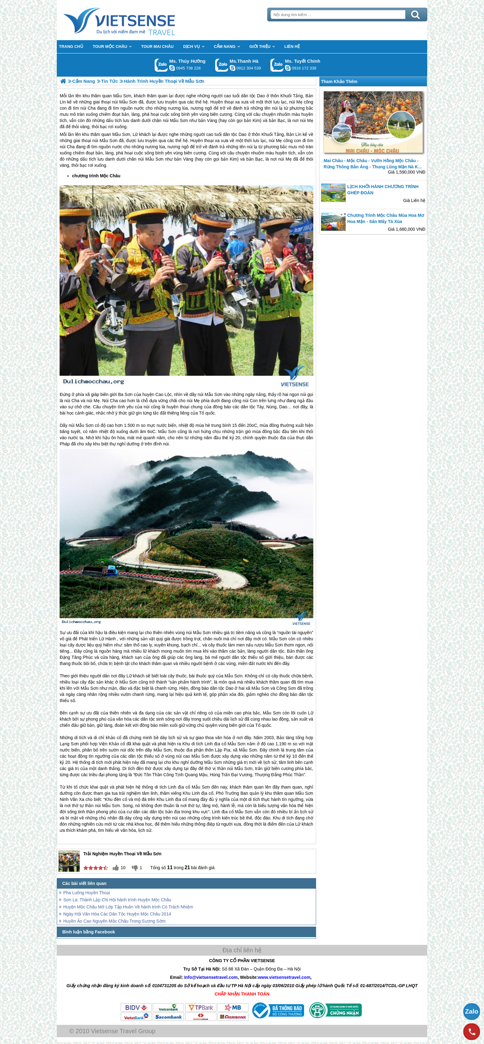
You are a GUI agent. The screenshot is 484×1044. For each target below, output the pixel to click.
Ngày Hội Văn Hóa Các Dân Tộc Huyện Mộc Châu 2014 (117, 913)
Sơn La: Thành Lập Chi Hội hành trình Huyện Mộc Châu (117, 899)
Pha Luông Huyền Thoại (86, 892)
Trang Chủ (134, 20)
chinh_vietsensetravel (288, 68)
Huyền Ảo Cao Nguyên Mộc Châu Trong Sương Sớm (114, 921)
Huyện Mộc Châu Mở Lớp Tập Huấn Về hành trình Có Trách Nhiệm (128, 906)
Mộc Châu (110, 175)
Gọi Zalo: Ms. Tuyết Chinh (277, 65)
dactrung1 (172, 68)
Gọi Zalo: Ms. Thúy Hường (161, 65)
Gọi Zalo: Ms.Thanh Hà (222, 65)
